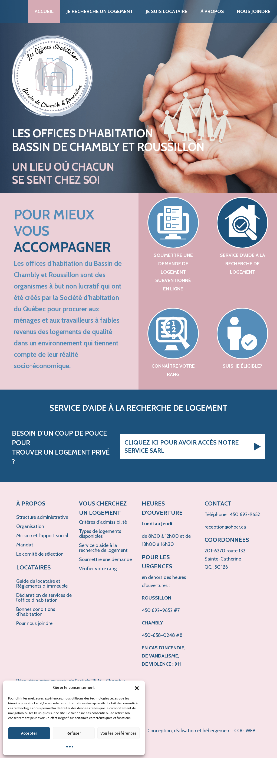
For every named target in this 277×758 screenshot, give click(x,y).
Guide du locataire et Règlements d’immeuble (42, 583)
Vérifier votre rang (98, 569)
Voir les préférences (118, 733)
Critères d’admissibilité (103, 522)
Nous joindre (254, 11)
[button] (137, 687)
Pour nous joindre (34, 623)
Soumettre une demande (105, 559)
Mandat (24, 545)
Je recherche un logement (100, 11)
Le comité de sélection (40, 554)
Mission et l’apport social (42, 536)
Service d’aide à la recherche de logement (103, 547)
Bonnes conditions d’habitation (35, 611)
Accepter (29, 733)
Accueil (44, 11)
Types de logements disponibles (100, 533)
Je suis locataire (166, 11)
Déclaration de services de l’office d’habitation (44, 597)
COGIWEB (244, 731)
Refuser (74, 733)
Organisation (30, 526)
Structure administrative (42, 517)
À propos (212, 11)
